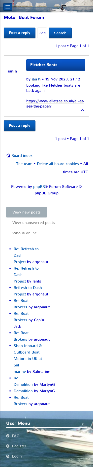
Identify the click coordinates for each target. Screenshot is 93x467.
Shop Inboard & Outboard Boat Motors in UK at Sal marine (28, 358)
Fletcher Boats (43, 65)
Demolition (23, 391)
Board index (21, 155)
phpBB (39, 186)
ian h (36, 79)
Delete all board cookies (58, 163)
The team (24, 163)
